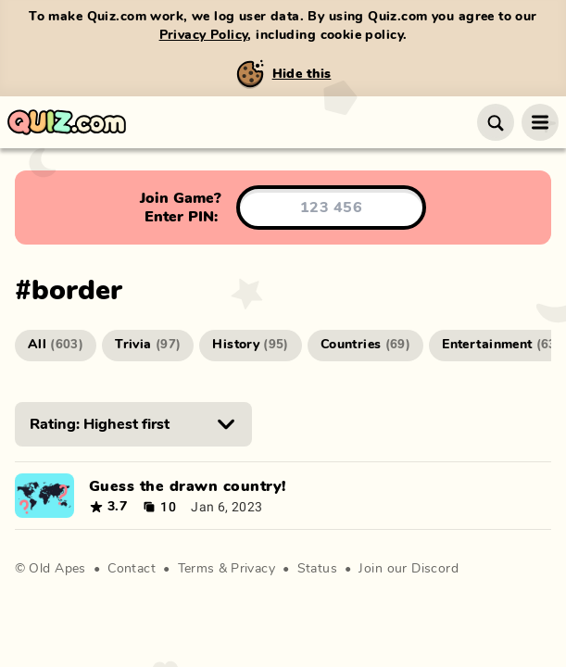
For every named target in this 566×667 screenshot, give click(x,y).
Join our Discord (408, 568)
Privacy (253, 568)
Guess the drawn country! (187, 486)
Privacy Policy (203, 35)
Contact (131, 568)
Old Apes (57, 568)
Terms (196, 568)
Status (317, 568)
